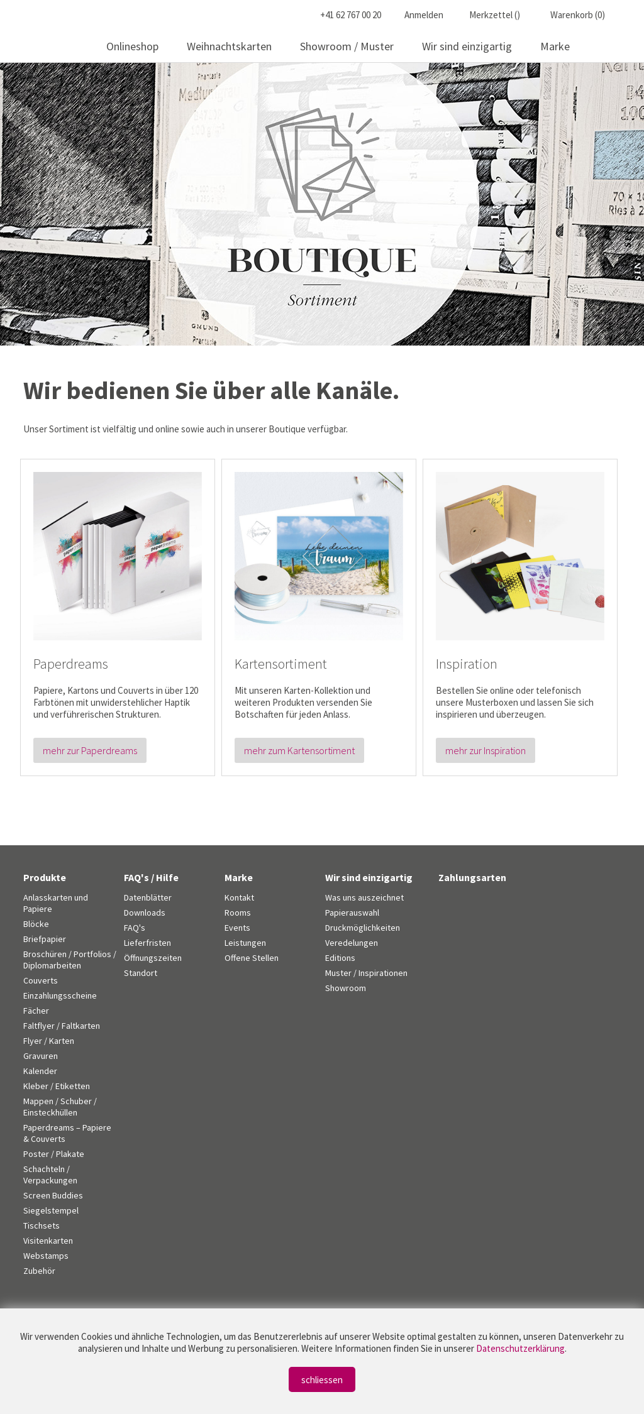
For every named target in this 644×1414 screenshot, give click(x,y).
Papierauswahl (352, 912)
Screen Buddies (53, 1195)
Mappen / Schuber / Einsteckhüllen (60, 1106)
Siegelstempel (51, 1210)
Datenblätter (148, 897)
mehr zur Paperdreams (90, 750)
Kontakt (239, 897)
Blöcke (36, 923)
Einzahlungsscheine (60, 995)
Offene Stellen (252, 957)
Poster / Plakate (53, 1153)
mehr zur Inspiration (485, 750)
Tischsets (41, 1225)
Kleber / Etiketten (56, 1086)
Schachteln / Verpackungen (50, 1174)
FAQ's (134, 927)
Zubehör (39, 1270)
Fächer (36, 1010)
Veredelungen (351, 942)
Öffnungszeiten (153, 957)
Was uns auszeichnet (364, 897)
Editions (340, 957)
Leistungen (245, 942)
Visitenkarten (48, 1240)
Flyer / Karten (48, 1040)
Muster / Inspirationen (366, 972)
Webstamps (46, 1255)
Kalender (40, 1071)
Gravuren (40, 1055)
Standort (140, 972)
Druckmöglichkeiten (362, 927)
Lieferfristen (147, 942)
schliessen (322, 1380)
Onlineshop (132, 46)
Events (237, 927)
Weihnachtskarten (229, 46)
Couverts (40, 980)
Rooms (238, 912)
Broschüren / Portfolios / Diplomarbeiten (69, 959)
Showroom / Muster (347, 46)
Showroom (345, 988)
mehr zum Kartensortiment (299, 750)
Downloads (144, 912)
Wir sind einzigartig (467, 46)
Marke (555, 46)
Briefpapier (44, 939)
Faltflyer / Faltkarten (61, 1025)
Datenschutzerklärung (520, 1348)
